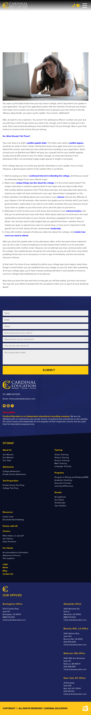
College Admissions (11, 471)
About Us (7, 450)
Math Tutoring (61, 463)
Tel (73, 5)
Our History (8, 539)
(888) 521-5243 (13, 394)
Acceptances (60, 497)
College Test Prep (10, 488)
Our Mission (8, 454)
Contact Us (8, 574)
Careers (6, 531)
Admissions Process (12, 555)
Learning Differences (64, 486)
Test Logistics (9, 558)
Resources (8, 512)
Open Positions (9, 541)
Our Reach (59, 500)
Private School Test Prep (13, 485)
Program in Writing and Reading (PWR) (71, 477)
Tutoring (58, 450)
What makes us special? (13, 536)
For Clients (8, 548)
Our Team (7, 460)
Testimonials (60, 503)
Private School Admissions (14, 474)
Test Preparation (10, 480)
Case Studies (60, 506)
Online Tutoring (61, 454)
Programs (59, 472)
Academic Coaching (63, 480)
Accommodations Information (15, 552)
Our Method (8, 457)
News (5, 567)
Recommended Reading (13, 520)
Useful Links (8, 517)
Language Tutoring (63, 466)
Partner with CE (10, 526)
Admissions (8, 467)
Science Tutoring (62, 460)
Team (78, 5)
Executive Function (63, 483)
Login (5, 564)
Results (58, 492)
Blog (5, 570)
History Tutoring (62, 457)
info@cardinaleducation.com (22, 398)
